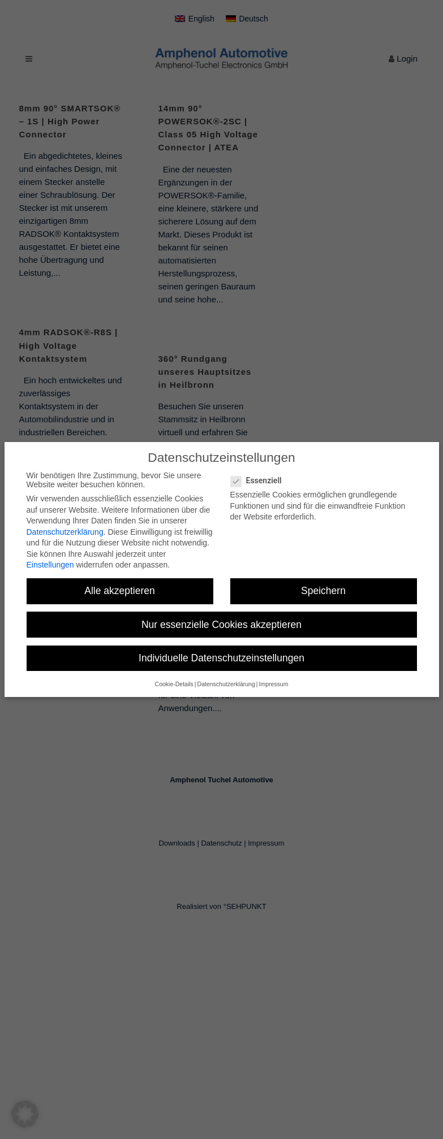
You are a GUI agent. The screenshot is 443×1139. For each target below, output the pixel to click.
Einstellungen (50, 564)
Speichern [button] (323, 590)
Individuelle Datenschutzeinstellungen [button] (221, 658)
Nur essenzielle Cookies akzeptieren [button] (221, 624)
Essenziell (260, 480)
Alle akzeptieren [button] (119, 590)
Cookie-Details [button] (174, 684)
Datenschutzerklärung (65, 531)
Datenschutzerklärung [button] (226, 684)
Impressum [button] (273, 684)
